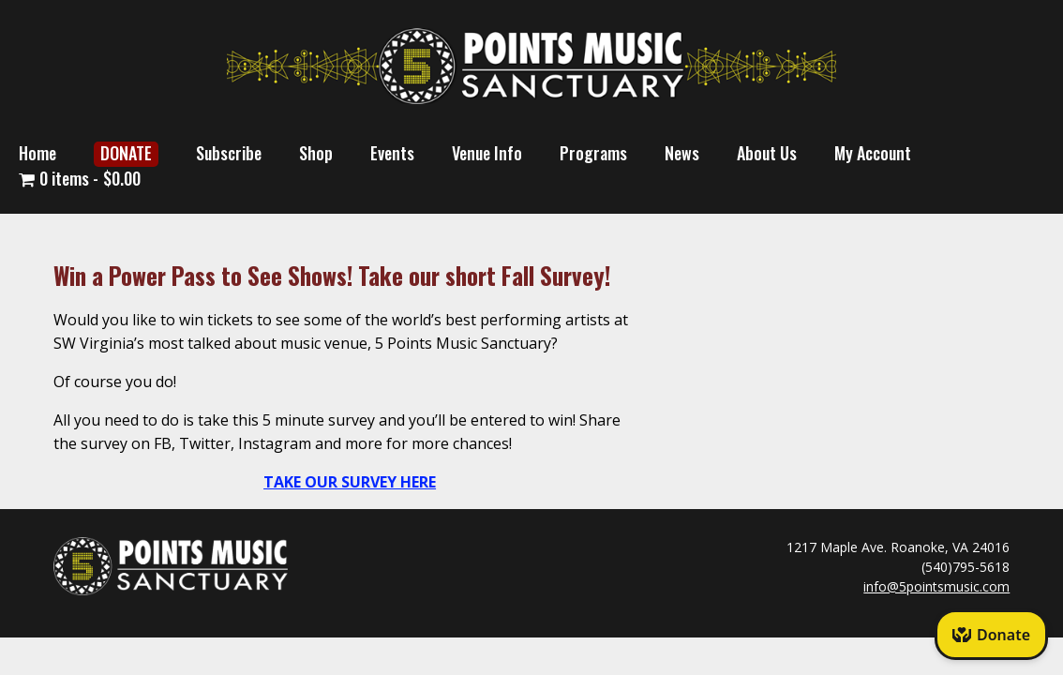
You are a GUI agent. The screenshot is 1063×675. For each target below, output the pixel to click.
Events (392, 153)
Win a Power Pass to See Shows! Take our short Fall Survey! (331, 275)
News (682, 153)
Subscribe (229, 153)
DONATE (126, 153)
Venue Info (487, 153)
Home (37, 153)
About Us (767, 153)
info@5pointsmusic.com (936, 586)
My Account (872, 153)
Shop (316, 153)
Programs (593, 153)
